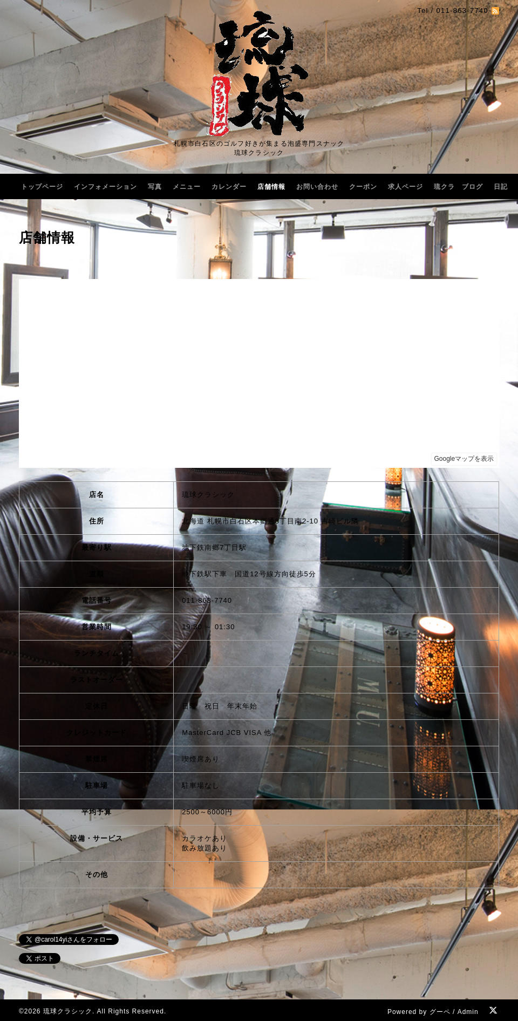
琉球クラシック (67, 1011)
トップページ (42, 186)
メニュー (187, 186)
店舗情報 (271, 186)
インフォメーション (105, 186)
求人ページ (405, 186)
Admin (468, 1012)
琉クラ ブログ (458, 186)
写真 (155, 186)
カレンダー (229, 186)
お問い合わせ (317, 186)
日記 (501, 186)
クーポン (363, 186)
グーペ (440, 1012)
